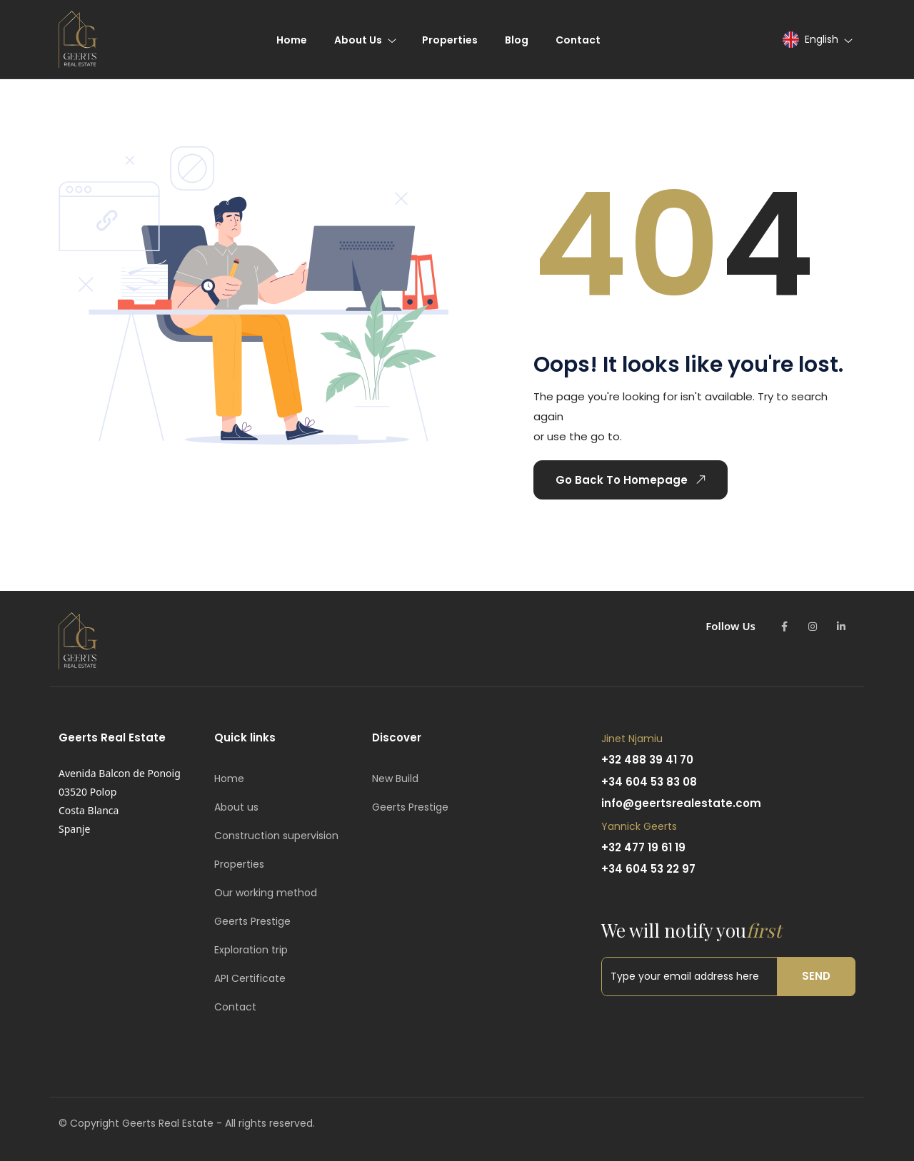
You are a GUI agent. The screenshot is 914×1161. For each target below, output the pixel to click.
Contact (235, 1007)
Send (816, 975)
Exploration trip (251, 950)
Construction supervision (276, 835)
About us (236, 807)
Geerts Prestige (252, 921)
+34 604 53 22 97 (648, 868)
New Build (395, 778)
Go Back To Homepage (633, 479)
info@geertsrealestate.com (681, 803)
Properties (239, 864)
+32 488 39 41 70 (647, 759)
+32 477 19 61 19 (643, 847)
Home (229, 778)
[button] (816, 39)
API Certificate (250, 978)
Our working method (265, 893)
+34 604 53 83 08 (649, 781)
